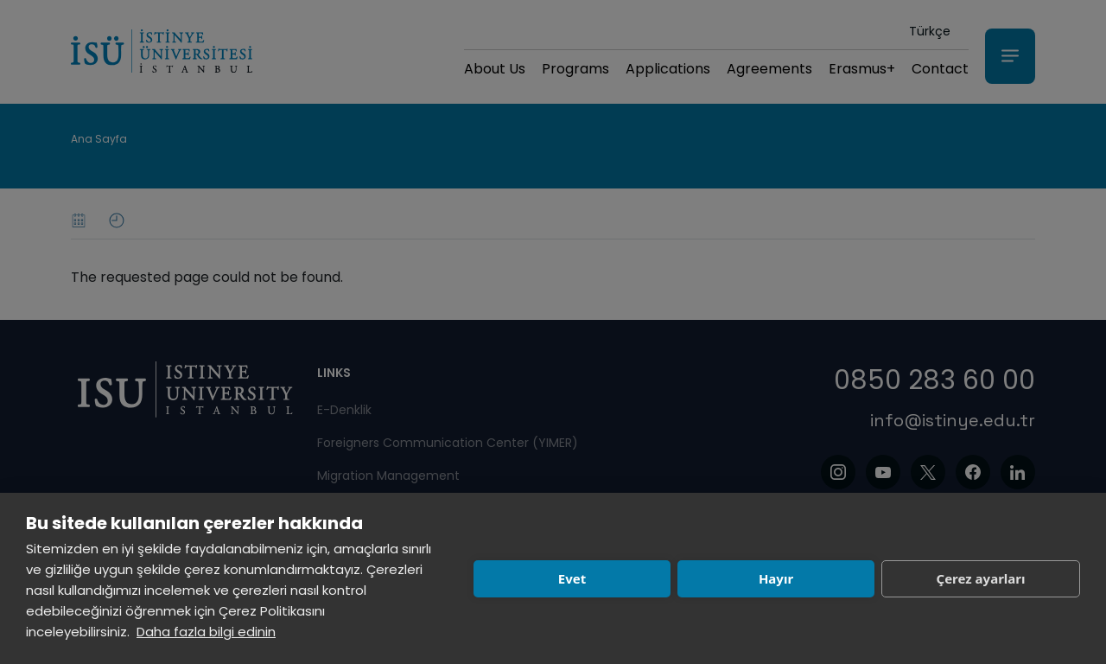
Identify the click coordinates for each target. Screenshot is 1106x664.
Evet (572, 578)
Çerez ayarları (981, 578)
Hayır (776, 578)
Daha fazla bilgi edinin (206, 631)
